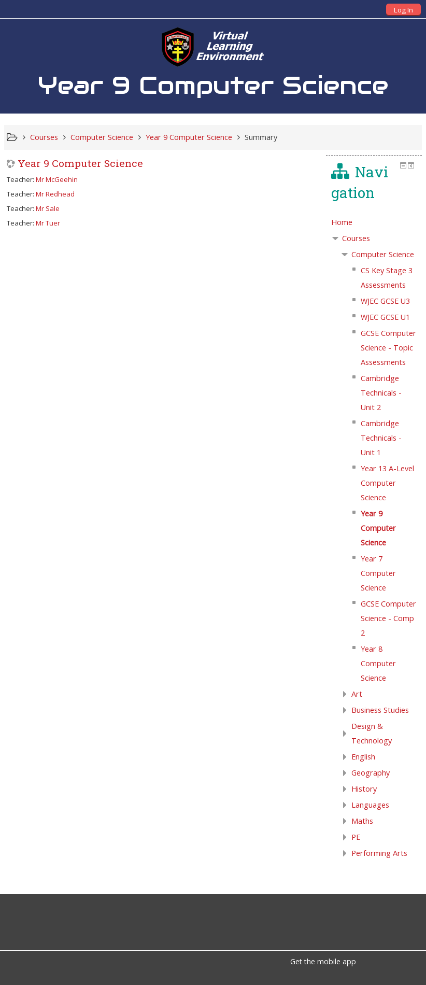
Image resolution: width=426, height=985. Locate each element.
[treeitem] (374, 222)
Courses (356, 238)
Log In (403, 10)
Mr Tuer (48, 223)
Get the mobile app (323, 961)
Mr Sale (48, 208)
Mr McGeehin (57, 179)
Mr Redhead (55, 194)
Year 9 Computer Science (80, 163)
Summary (261, 137)
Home (341, 222)
